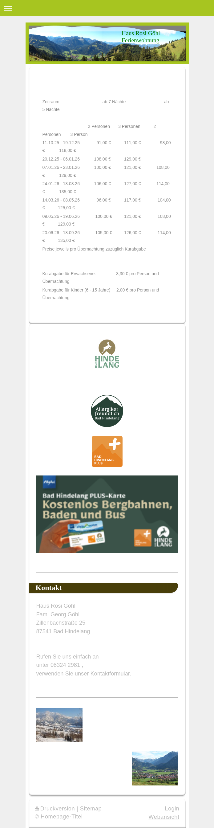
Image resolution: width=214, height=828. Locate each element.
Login (172, 809)
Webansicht (163, 817)
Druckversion (55, 809)
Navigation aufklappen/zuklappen (107, 8)
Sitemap (91, 809)
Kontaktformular (109, 674)
